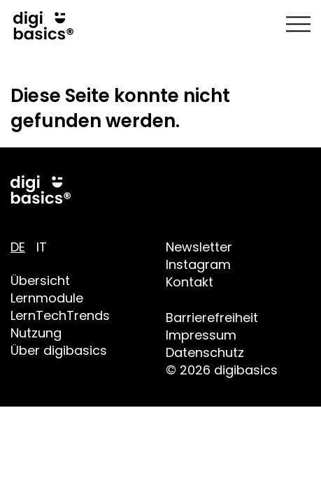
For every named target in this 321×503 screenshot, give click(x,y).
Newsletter (199, 247)
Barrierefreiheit (212, 317)
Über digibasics (58, 350)
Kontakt (189, 282)
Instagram (198, 264)
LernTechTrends (60, 315)
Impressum (201, 335)
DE (17, 247)
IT (41, 247)
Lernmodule (46, 298)
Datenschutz (205, 352)
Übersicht (40, 280)
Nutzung (36, 333)
